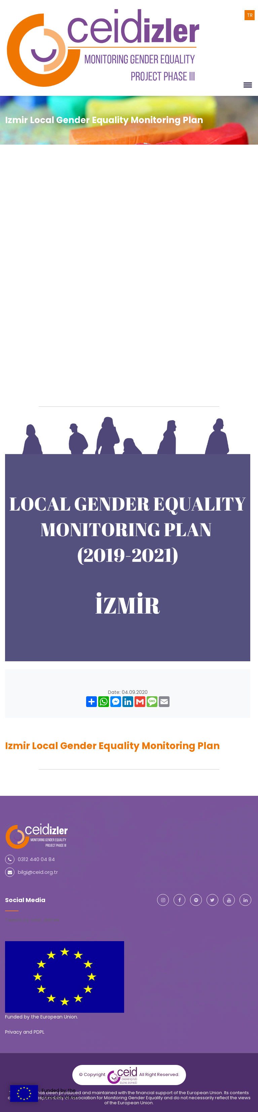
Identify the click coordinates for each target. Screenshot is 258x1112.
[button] (247, 84)
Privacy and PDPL (24, 1032)
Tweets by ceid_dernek (32, 920)
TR (250, 15)
